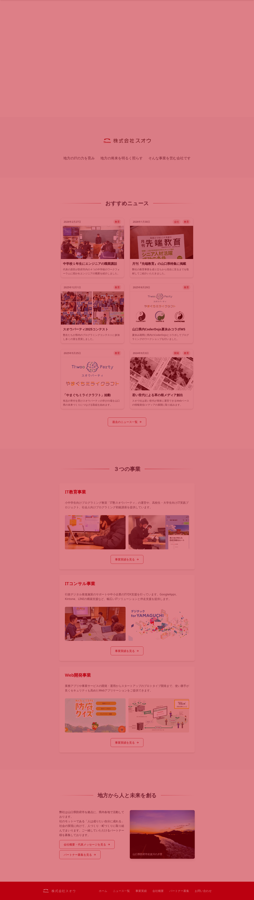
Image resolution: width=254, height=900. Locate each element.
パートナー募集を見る (80, 855)
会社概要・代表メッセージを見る (87, 844)
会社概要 (158, 891)
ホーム (103, 891)
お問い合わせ (203, 891)
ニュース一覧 (121, 891)
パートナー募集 (179, 891)
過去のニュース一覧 (127, 422)
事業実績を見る (127, 559)
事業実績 (141, 891)
